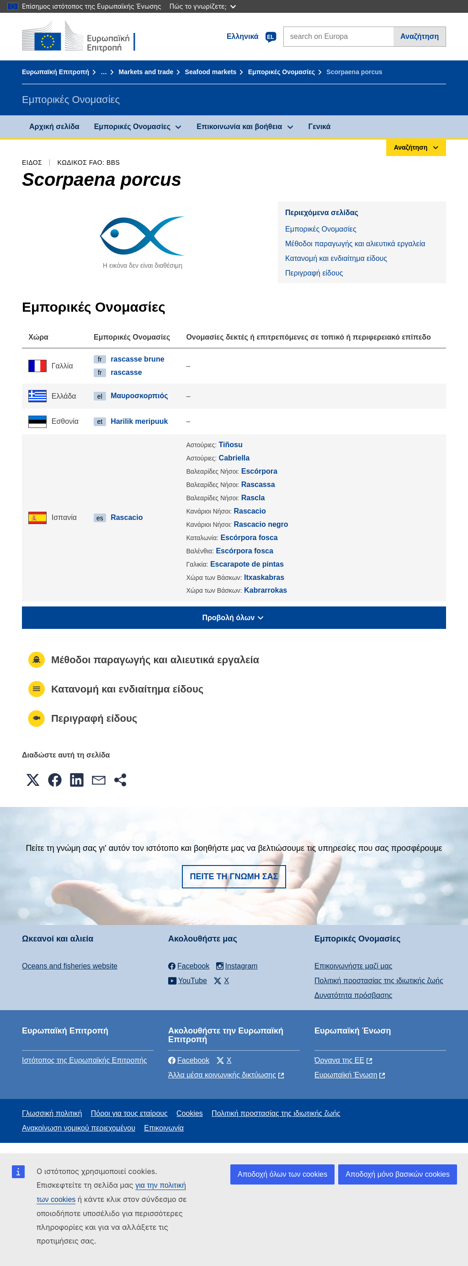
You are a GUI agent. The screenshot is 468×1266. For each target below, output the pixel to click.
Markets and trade (145, 72)
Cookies (189, 1113)
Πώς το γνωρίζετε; (203, 6)
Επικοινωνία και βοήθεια (239, 126)
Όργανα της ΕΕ (339, 1060)
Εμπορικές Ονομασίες (281, 72)
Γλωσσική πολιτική (52, 1113)
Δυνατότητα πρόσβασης (353, 995)
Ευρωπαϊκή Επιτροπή (55, 72)
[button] (33, 780)
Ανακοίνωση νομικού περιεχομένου (78, 1128)
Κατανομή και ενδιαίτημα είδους (336, 258)
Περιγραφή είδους (314, 273)
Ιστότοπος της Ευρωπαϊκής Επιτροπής (84, 1060)
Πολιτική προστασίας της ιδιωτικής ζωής (378, 981)
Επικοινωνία (164, 1128)
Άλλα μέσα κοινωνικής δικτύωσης (222, 1075)
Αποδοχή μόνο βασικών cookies (398, 1174)
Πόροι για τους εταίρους (129, 1113)
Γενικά (319, 126)
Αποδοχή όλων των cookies (282, 1174)
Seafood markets (211, 72)
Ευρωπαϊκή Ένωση (346, 1075)
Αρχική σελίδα (54, 126)
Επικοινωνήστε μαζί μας (353, 966)
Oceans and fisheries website (69, 966)
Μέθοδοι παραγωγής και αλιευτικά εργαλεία (355, 244)
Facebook (188, 1060)
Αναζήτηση (419, 36)
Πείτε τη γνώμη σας (234, 876)
